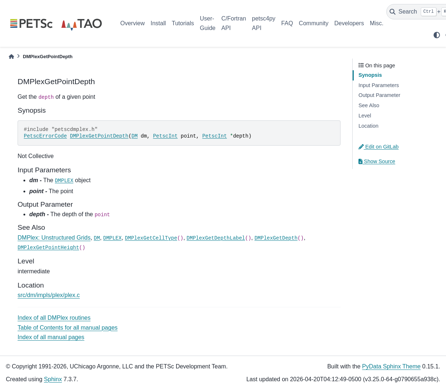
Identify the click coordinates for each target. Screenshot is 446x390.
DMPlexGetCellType (151, 238)
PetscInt (165, 136)
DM (134, 136)
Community (313, 23)
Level (364, 116)
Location (368, 126)
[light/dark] (437, 35)
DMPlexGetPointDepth (99, 136)
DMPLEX (64, 181)
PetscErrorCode (45, 136)
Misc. (376, 23)
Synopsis (370, 75)
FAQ (287, 23)
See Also (368, 105)
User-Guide (208, 23)
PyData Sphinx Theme (391, 366)
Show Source (376, 161)
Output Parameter (379, 95)
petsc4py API (263, 23)
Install (158, 23)
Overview (132, 23)
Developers (349, 23)
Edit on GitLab (378, 147)
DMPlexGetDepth (276, 238)
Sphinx (53, 379)
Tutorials (183, 23)
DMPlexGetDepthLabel (216, 238)
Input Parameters (378, 85)
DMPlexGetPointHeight (48, 248)
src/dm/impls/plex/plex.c (49, 295)
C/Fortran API (233, 23)
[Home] (11, 56)
